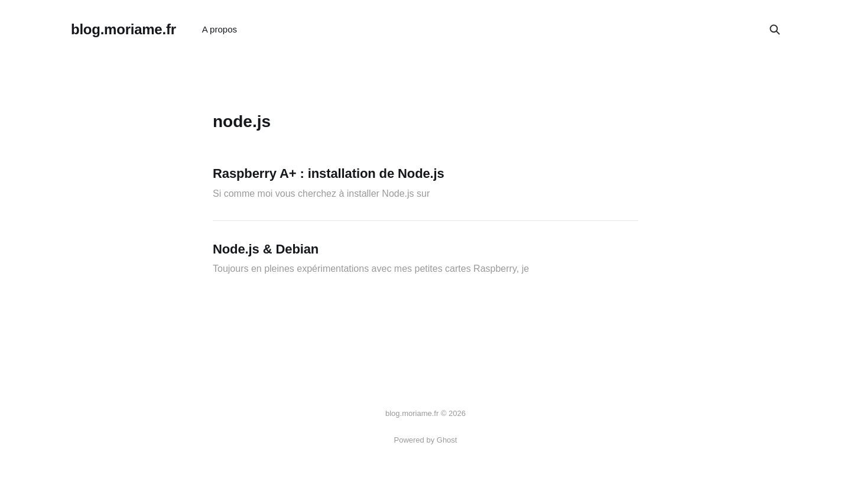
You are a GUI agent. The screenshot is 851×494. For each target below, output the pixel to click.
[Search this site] (775, 29)
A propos (219, 29)
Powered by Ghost (425, 440)
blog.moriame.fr (123, 29)
